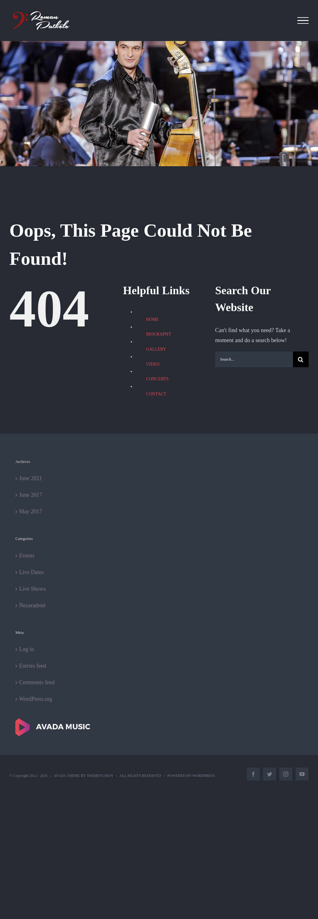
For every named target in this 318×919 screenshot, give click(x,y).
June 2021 (30, 478)
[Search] (301, 359)
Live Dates (31, 572)
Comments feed (36, 682)
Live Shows (32, 589)
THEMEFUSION (100, 775)
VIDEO (153, 364)
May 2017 (30, 511)
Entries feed (32, 666)
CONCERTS (157, 379)
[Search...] (254, 359)
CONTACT (156, 394)
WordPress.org (35, 699)
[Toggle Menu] (303, 20)
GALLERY (156, 349)
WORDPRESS (203, 775)
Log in (26, 649)
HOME (152, 319)
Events (26, 555)
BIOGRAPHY (159, 334)
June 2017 (30, 495)
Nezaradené (32, 605)
